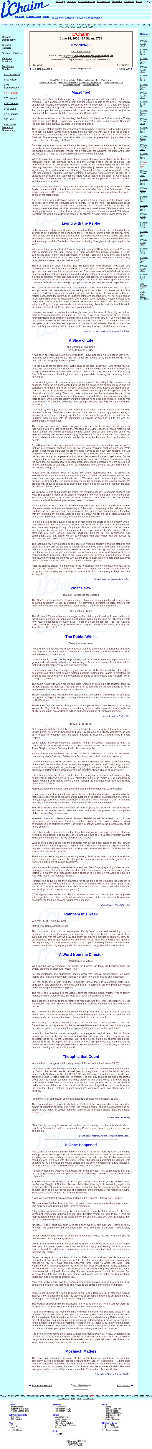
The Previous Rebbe (113, 1415)
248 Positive (16, 1417)
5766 (97, 25)
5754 (24, 25)
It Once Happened (71, 84)
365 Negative (16, 1419)
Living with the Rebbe (73, 80)
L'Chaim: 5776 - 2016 (144, 69)
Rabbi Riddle (110, 1425)
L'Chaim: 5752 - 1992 (144, 277)
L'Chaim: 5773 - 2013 (144, 95)
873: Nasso (10, 79)
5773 (140, 25)
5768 (110, 25)
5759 (55, 25)
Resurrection (60, 1407)
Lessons (17, 1407)
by (59, 1434)
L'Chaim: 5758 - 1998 (144, 225)
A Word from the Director (90, 82)
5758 (49, 25)
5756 (36, 25)
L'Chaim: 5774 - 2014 (144, 86)
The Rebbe (109, 1417)
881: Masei (10, 124)
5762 (73, 25)
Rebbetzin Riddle (112, 1427)
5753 (18, 25)
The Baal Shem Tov (113, 1409)
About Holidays (61, 1421)
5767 (104, 25)
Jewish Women (61, 1417)
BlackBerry (17, 1430)
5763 (79, 25)
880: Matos (10, 119)
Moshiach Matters (91, 84)
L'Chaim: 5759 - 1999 (144, 216)
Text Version (38, 65)
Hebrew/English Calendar (65, 1425)
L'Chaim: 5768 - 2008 (144, 138)
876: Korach (10, 98)
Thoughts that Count (113, 82)
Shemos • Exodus (12, 53)
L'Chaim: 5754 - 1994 (144, 259)
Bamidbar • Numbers (8, 67)
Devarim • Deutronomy (9, 38)
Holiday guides (61, 1419)
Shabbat (71, 1)
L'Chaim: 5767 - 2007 (144, 147)
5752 (12, 25)
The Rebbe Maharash (114, 1413)
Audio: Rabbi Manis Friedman (144, 295)
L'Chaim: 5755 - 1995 (144, 251)
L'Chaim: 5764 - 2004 (144, 173)
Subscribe (117, 1)
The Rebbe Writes (47, 82)
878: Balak (10, 108)
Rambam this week (67, 82)
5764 (85, 25)
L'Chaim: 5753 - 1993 (144, 268)
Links (139, 1)
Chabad (108, 1407)
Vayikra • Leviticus (7, 60)
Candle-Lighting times (20, 1411)
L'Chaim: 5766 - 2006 (144, 155)
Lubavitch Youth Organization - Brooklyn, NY (93, 56)
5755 (30, 25)
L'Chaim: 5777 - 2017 (144, 60)
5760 (61, 25)
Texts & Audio (20, 1409)
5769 (116, 25)
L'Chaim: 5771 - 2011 (144, 112)
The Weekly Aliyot (143, 285)
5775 (61, 27)
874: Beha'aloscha (11, 86)
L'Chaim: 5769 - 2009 (144, 129)
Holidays (60, 1)
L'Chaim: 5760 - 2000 (144, 207)
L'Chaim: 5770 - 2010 (144, 121)
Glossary (58, 1427)
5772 (134, 25)
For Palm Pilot (123, 65)
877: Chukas (11, 103)
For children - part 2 (63, 1411)
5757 (42, 25)
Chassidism (103, 1)
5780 (91, 27)
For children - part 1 (63, 1409)
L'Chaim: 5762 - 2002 (144, 190)
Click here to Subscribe (80, 51)
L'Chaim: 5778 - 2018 (144, 52)
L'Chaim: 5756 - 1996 (144, 242)
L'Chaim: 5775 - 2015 (144, 78)
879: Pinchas (11, 114)
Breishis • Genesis (7, 46)
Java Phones (16, 1427)
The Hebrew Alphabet (64, 1423)
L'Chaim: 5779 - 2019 (144, 43)
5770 (122, 25)
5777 (73, 27)
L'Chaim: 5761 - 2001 (144, 199)
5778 (79, 27)
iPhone (14, 1425)
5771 (128, 25)
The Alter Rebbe (111, 1411)
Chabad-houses (86, 1)
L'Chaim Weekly (76, 1445)
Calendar (129, 1)
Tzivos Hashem (112, 1430)
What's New (106, 80)
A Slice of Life (91, 80)
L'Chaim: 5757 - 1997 (144, 233)
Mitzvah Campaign (112, 1419)
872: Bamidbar (12, 74)
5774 (146, 25)
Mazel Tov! (55, 80)
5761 (67, 25)
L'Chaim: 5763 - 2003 (144, 181)
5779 (85, 27)
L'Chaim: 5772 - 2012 (144, 104)
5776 (67, 27)
